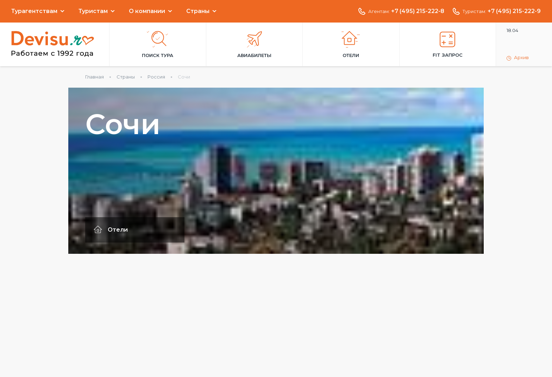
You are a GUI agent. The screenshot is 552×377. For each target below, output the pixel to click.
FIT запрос (448, 45)
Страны (197, 11)
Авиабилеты (254, 44)
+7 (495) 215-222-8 (417, 11)
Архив (518, 57)
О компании (147, 11)
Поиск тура (157, 44)
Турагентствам (34, 11)
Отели (350, 44)
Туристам (93, 11)
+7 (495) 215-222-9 (514, 11)
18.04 (512, 30)
